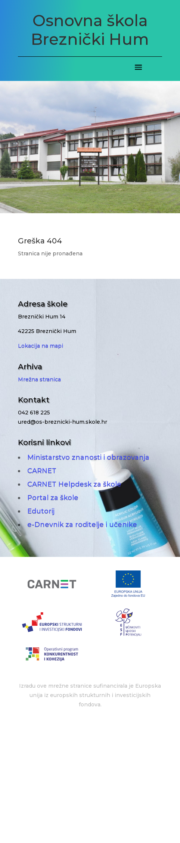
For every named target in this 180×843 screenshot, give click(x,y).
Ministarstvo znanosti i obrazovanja (88, 457)
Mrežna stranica (39, 379)
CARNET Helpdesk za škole (74, 484)
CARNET (41, 471)
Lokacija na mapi (40, 345)
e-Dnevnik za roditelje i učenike (82, 524)
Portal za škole (52, 498)
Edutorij (41, 511)
